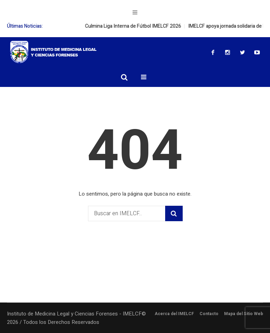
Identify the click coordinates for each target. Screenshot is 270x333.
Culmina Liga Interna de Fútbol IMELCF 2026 (138, 26)
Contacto (209, 314)
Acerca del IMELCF (174, 314)
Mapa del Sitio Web (243, 314)
